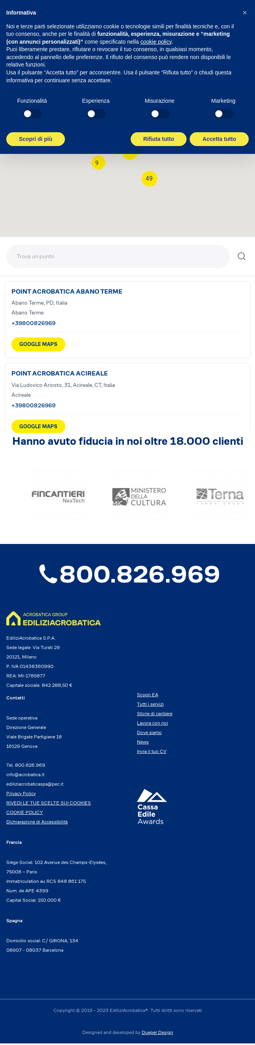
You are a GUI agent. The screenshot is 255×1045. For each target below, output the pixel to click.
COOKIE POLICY (24, 814)
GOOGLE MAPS (38, 344)
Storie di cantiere (154, 715)
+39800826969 (33, 323)
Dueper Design (157, 1034)
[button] (244, 12)
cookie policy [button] (156, 42)
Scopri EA (147, 696)
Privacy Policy (21, 795)
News (143, 743)
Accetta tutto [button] (219, 139)
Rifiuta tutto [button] (158, 139)
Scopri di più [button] (35, 139)
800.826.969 (127, 575)
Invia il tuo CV (151, 753)
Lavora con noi (152, 724)
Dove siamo (149, 734)
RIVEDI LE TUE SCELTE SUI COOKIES (48, 804)
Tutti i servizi (150, 705)
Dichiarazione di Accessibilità (37, 823)
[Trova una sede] (118, 256)
